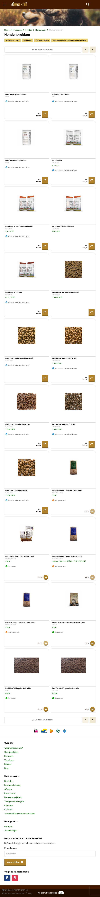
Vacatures (9, 760)
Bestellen (8, 781)
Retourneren (10, 793)
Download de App (12, 785)
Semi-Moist (27, 40)
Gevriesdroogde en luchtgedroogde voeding (69, 40)
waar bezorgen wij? (13, 748)
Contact (8, 809)
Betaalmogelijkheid (13, 797)
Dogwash (8, 756)
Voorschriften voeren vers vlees (19, 813)
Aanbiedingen (10, 830)
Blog (6, 768)
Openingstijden (11, 752)
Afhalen (8, 789)
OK (61, 893)
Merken (7, 764)
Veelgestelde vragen (14, 801)
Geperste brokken (42, 40)
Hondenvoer (40, 30)
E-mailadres (10, 848)
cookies (53, 893)
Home (6, 30)
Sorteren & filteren (43, 50)
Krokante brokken (12, 40)
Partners (8, 826)
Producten (17, 30)
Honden (28, 30)
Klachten (8, 805)
